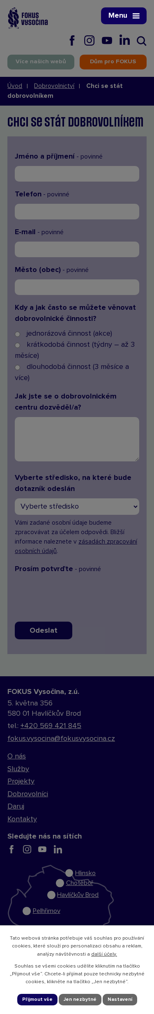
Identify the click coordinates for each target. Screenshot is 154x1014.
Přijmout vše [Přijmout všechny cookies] (37, 999)
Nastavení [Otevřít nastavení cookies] (120, 999)
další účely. (104, 954)
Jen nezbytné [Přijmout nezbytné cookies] (80, 999)
